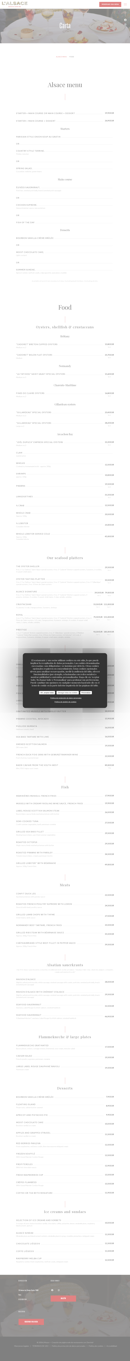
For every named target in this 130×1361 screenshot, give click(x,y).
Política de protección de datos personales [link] (65, 698)
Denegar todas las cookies (67, 693)
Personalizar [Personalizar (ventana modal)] (86, 693)
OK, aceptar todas (47, 693)
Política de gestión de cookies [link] (65, 702)
